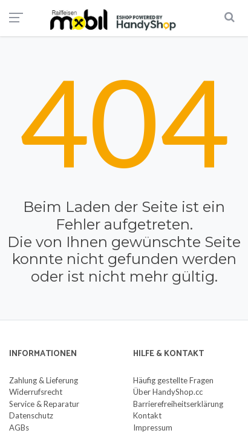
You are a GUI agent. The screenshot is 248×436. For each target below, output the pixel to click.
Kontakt (147, 415)
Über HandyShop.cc (168, 392)
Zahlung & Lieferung (43, 380)
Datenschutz (31, 415)
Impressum (152, 427)
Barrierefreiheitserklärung (178, 404)
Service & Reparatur (44, 404)
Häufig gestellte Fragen (173, 380)
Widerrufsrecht (35, 392)
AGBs (19, 427)
